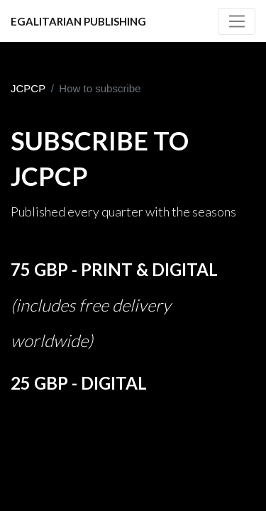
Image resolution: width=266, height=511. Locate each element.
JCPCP (28, 88)
